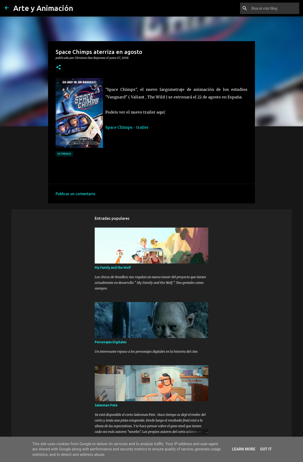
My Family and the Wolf (113, 267)
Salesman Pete (106, 405)
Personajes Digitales (110, 342)
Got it (266, 449)
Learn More (243, 449)
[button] (58, 67)
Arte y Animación (43, 8)
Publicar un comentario (75, 194)
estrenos (64, 153)
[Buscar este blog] (274, 8)
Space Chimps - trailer (127, 127)
